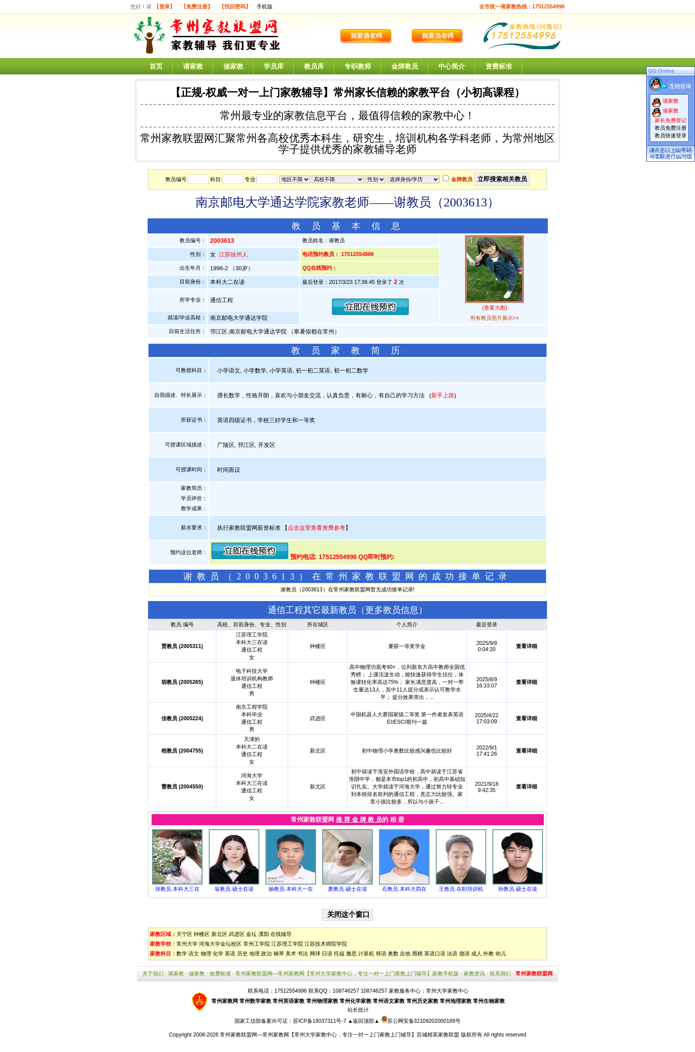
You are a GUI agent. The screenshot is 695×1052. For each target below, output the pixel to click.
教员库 (314, 66)
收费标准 (220, 973)
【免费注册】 (197, 7)
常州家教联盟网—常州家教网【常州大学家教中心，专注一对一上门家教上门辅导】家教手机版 (347, 973)
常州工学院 (256, 944)
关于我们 (153, 973)
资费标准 (498, 66)
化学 (218, 954)
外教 (488, 954)
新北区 (219, 934)
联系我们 (500, 973)
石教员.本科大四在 (404, 889)
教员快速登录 (671, 135)
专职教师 (357, 66)
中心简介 (451, 66)
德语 (464, 954)
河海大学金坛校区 (220, 944)
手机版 (265, 7)
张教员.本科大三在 (177, 889)
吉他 (405, 954)
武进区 (237, 934)
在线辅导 (281, 934)
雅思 (351, 954)
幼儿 (501, 954)
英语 (230, 954)
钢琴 (278, 954)
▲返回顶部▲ (363, 1021)
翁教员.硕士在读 (234, 889)
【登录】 (164, 7)
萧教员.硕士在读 (347, 889)
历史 (242, 954)
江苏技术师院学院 (326, 944)
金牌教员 (404, 66)
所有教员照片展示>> (494, 318)
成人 (476, 954)
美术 (290, 954)
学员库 (274, 66)
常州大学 (187, 944)
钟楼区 (202, 934)
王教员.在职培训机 (461, 889)
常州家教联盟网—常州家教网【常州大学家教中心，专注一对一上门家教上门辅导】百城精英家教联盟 (339, 1035)
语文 (193, 954)
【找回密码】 (235, 7)
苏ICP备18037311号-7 (320, 1021)
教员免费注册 (671, 128)
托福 (339, 954)
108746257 (374, 991)
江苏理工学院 (287, 944)
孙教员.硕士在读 (517, 889)
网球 (315, 954)
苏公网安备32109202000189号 (421, 1021)
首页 (156, 66)
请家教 (193, 66)
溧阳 (263, 934)
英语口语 (434, 954)
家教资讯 (474, 973)
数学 (181, 954)
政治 (266, 954)
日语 (327, 954)
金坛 (251, 934)
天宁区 (184, 934)
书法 (302, 954)
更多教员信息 (391, 610)
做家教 (233, 66)
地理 (254, 954)
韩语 (381, 954)
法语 (452, 954)
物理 (206, 954)
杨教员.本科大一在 (290, 889)
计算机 (366, 954)
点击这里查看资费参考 (316, 527)
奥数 (393, 954)
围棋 (417, 954)
